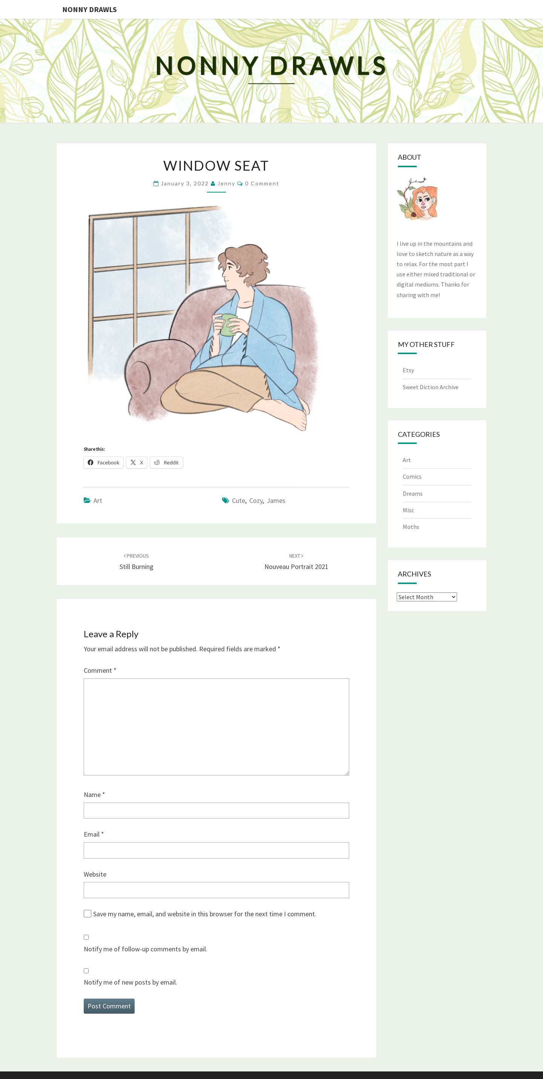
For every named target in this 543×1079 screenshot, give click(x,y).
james (276, 500)
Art (98, 500)
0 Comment (262, 183)
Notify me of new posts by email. (130, 982)
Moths (411, 526)
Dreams (413, 493)
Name (94, 794)
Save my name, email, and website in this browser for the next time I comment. (204, 913)
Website (95, 874)
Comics (412, 476)
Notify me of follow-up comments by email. (145, 949)
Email (94, 834)
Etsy (408, 370)
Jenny (226, 183)
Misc (408, 510)
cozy (255, 500)
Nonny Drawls (89, 9)
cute (238, 500)
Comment (100, 670)
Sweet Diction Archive (431, 387)
